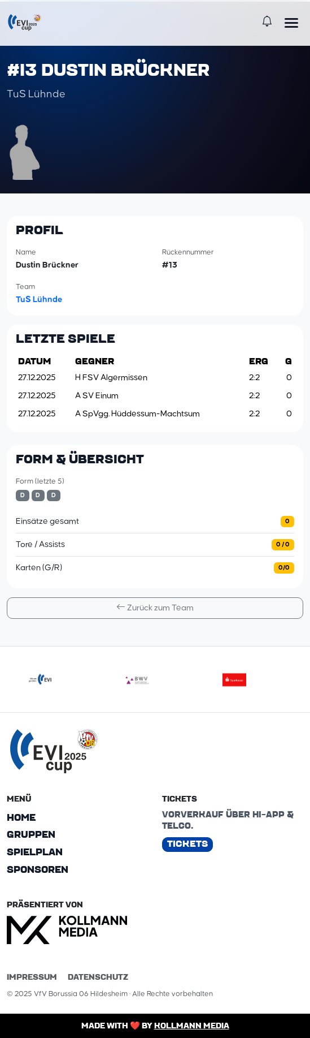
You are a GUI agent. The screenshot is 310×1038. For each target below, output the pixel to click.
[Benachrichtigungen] (266, 22)
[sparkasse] (234, 678)
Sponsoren (37, 868)
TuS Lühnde (39, 298)
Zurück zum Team (155, 606)
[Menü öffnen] (291, 23)
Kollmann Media (191, 1024)
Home (21, 816)
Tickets (187, 842)
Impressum (32, 976)
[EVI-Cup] (24, 22)
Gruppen (31, 833)
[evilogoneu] (40, 678)
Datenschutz (98, 976)
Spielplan (35, 851)
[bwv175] (137, 678)
